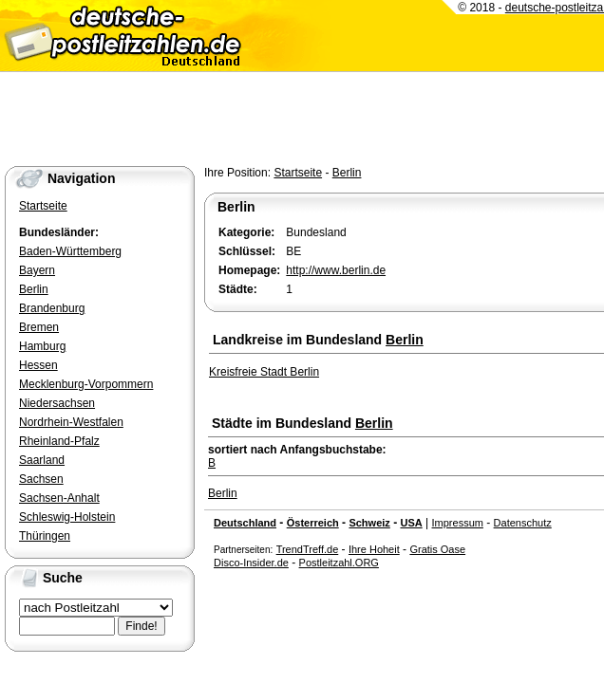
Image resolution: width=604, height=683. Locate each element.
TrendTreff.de (307, 549)
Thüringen (44, 536)
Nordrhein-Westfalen (71, 422)
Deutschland (245, 522)
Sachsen (41, 479)
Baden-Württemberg (70, 251)
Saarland (42, 460)
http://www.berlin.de (336, 270)
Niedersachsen (57, 403)
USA (411, 522)
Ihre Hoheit (374, 549)
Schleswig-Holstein (67, 517)
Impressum (457, 522)
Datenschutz (523, 522)
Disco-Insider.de (251, 562)
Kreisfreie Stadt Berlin (264, 371)
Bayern (37, 270)
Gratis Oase (437, 549)
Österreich (313, 522)
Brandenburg (52, 308)
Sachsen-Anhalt (59, 498)
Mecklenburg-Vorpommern (86, 384)
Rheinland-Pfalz (59, 441)
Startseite (298, 172)
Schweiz (369, 522)
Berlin (347, 172)
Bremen (39, 327)
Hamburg (42, 346)
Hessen (38, 365)
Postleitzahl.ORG (339, 562)
